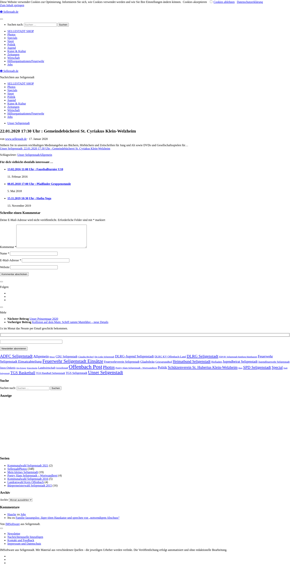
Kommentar (8, 251)
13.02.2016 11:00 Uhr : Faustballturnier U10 (35, 169)
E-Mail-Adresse (10, 264)
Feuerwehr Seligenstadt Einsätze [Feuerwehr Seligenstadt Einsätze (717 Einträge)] (73, 365)
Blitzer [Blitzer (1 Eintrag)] (52, 361)
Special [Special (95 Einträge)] (277, 372)
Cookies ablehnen (224, 2)
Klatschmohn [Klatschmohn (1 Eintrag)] (32, 372)
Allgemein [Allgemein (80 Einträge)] (41, 361)
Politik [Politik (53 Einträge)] (162, 372)
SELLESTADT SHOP (20, 31)
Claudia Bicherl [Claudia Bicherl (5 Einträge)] (86, 361)
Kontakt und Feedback (20, 544)
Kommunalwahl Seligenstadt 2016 (27, 483)
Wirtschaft (13, 57)
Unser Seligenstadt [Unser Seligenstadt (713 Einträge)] (105, 376)
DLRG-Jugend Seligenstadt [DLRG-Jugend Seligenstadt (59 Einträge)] (134, 361)
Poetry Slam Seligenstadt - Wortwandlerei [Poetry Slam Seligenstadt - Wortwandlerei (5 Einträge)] (136, 372)
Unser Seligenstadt (18, 123)
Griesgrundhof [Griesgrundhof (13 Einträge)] (163, 366)
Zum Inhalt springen (12, 5)
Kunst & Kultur (16, 51)
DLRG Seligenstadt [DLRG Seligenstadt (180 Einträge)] (202, 360)
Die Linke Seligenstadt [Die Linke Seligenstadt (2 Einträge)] (104, 361)
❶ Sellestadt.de (9, 11)
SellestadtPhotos (17, 473)
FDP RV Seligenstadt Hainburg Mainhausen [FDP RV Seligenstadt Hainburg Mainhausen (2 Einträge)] (238, 361)
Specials (12, 37)
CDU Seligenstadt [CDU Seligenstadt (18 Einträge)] (66, 361)
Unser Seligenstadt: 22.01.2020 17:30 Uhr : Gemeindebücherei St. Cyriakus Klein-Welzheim (55, 148)
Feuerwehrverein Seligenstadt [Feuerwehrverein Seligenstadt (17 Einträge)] (121, 366)
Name (4, 257)
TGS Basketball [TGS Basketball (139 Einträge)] (22, 377)
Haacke (11, 518)
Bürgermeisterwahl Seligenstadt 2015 (29, 490)
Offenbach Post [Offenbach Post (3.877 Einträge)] (85, 371)
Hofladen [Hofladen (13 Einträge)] (216, 366)
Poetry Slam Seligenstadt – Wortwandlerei (32, 480)
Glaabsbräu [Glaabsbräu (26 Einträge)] (147, 366)
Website (4, 271)
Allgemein (46, 154)
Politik (11, 44)
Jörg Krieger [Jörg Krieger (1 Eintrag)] (21, 372)
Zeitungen (13, 54)
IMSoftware (13, 528)
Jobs (10, 64)
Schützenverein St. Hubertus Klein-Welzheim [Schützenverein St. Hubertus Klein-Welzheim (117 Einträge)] (203, 372)
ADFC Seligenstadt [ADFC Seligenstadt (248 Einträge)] (16, 360)
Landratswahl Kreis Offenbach (25, 486)
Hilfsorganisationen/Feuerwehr (25, 61)
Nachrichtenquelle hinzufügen (25, 541)
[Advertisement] (111, 431)
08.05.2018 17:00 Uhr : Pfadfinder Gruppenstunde (39, 183)
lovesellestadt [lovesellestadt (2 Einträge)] (62, 372)
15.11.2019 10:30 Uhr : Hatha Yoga (29, 198)
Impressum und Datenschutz (24, 548)
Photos (11, 34)
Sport (10, 41)
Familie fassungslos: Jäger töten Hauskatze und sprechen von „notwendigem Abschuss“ (67, 522)
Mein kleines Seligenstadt (22, 476)
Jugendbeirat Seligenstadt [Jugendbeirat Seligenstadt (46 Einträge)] (240, 366)
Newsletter (13, 538)
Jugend (11, 47)
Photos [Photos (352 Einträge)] (109, 371)
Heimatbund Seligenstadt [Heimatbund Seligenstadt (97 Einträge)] (191, 366)
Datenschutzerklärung (250, 2)
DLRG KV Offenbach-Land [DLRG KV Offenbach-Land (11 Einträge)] (170, 361)
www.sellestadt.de (16, 138)
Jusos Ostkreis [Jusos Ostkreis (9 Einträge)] (8, 372)
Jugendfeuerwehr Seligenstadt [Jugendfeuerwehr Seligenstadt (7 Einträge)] (274, 366)
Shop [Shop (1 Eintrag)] (240, 372)
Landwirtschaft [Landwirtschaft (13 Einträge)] (46, 372)
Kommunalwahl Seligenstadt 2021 (27, 470)
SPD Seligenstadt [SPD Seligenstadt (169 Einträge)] (257, 372)
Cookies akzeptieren (195, 2)
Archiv (4, 504)
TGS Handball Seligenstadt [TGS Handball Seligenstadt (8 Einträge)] (50, 377)
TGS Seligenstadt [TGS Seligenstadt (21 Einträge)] (76, 377)
